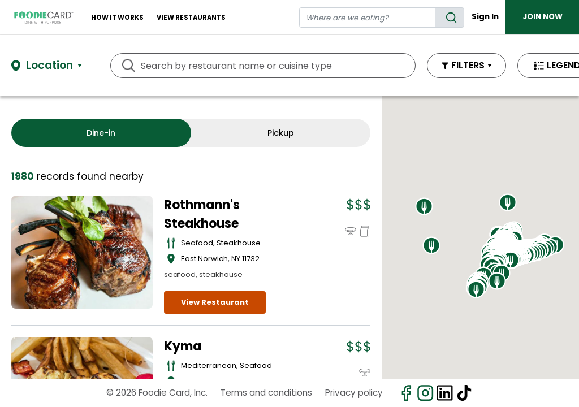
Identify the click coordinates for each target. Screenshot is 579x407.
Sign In (485, 16)
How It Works (117, 17)
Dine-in (101, 132)
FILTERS (468, 65)
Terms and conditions (266, 393)
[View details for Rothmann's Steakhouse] (82, 252)
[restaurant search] (367, 17)
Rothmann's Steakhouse (202, 214)
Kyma (182, 346)
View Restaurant (215, 302)
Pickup (280, 132)
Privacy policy (354, 393)
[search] (449, 17)
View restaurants (191, 17)
